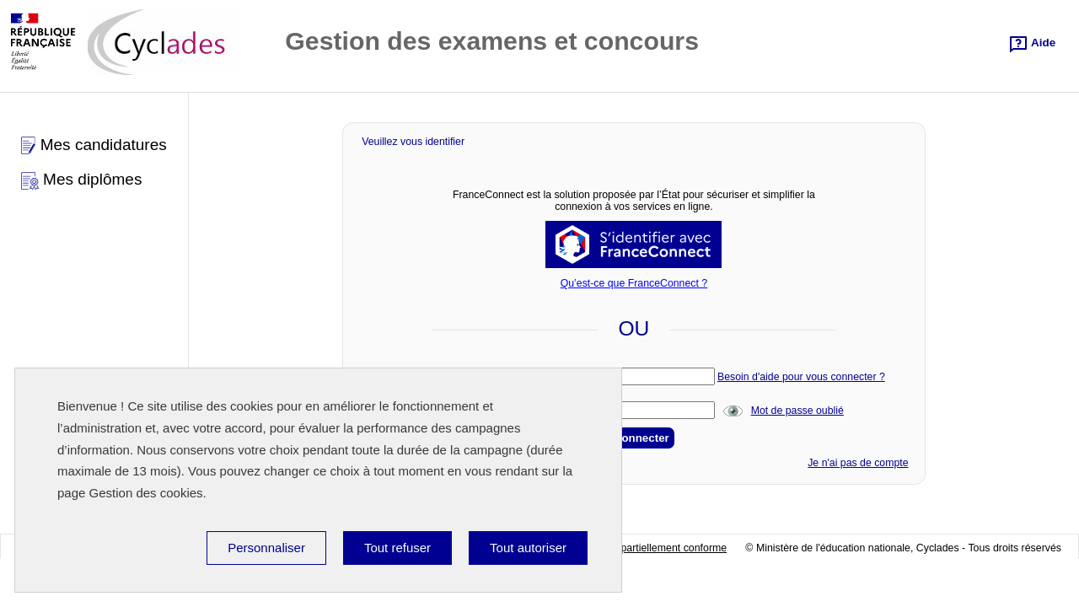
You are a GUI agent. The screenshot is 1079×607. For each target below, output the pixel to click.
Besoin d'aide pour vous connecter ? (801, 377)
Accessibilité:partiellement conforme (644, 548)
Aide (1041, 42)
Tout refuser (397, 547)
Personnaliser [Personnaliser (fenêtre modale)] (266, 547)
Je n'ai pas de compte (858, 463)
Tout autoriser (528, 547)
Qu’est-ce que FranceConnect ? (634, 283)
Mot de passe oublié (797, 410)
